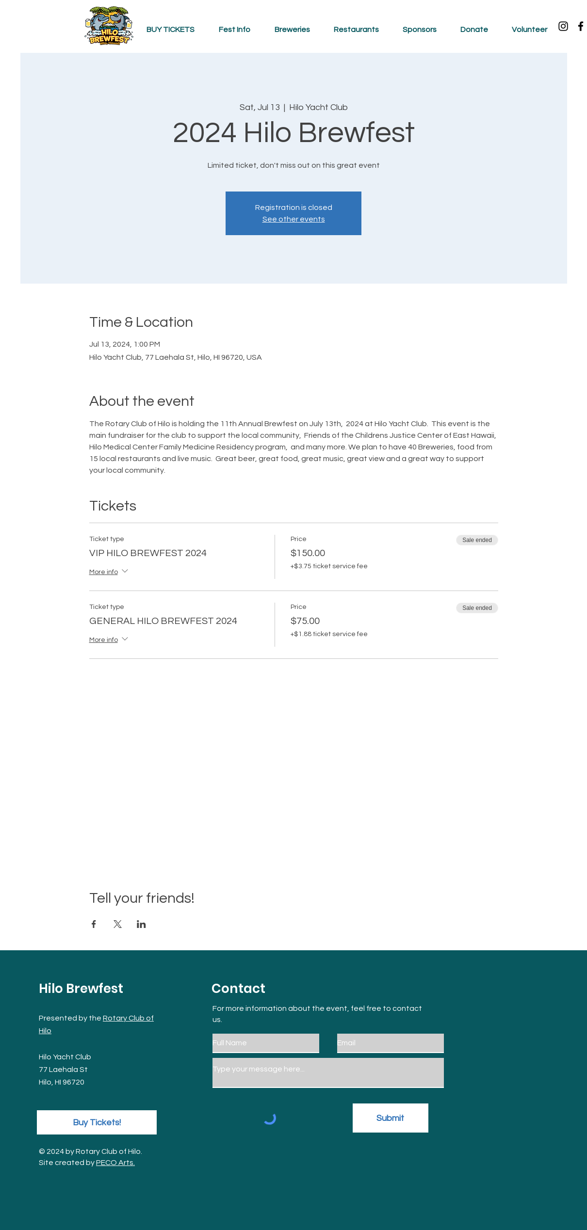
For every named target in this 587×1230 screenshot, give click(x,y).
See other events (293, 219)
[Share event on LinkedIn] (141, 924)
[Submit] (390, 1118)
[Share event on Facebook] (93, 924)
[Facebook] (580, 26)
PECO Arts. (115, 1162)
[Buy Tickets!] (97, 1122)
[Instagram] (563, 26)
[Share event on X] (117, 924)
